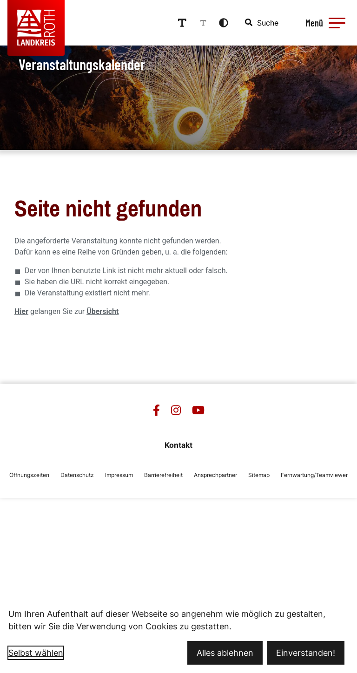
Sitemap (259, 474)
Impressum (119, 474)
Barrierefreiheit (163, 474)
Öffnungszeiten (29, 474)
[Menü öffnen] (324, 23)
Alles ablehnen (225, 653)
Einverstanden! (305, 653)
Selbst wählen (35, 653)
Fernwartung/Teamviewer (314, 474)
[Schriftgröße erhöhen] (182, 23)
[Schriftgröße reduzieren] (203, 23)
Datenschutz (77, 474)
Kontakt (178, 445)
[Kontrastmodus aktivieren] (223, 23)
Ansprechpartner (215, 474)
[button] (337, 23)
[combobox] (262, 22)
